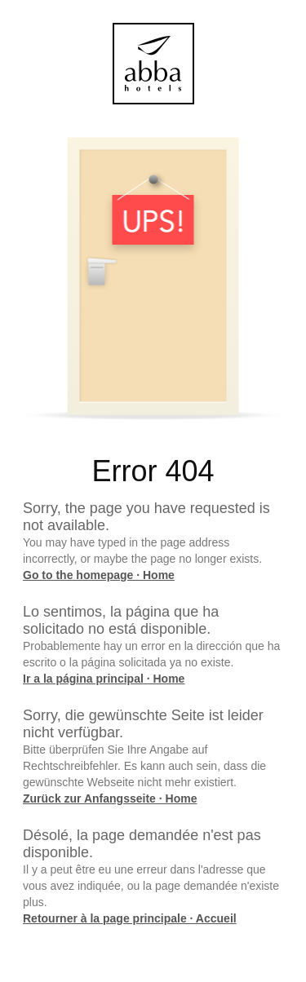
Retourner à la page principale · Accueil (130, 918)
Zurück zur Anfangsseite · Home (110, 798)
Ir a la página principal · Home (103, 678)
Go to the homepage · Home (99, 575)
